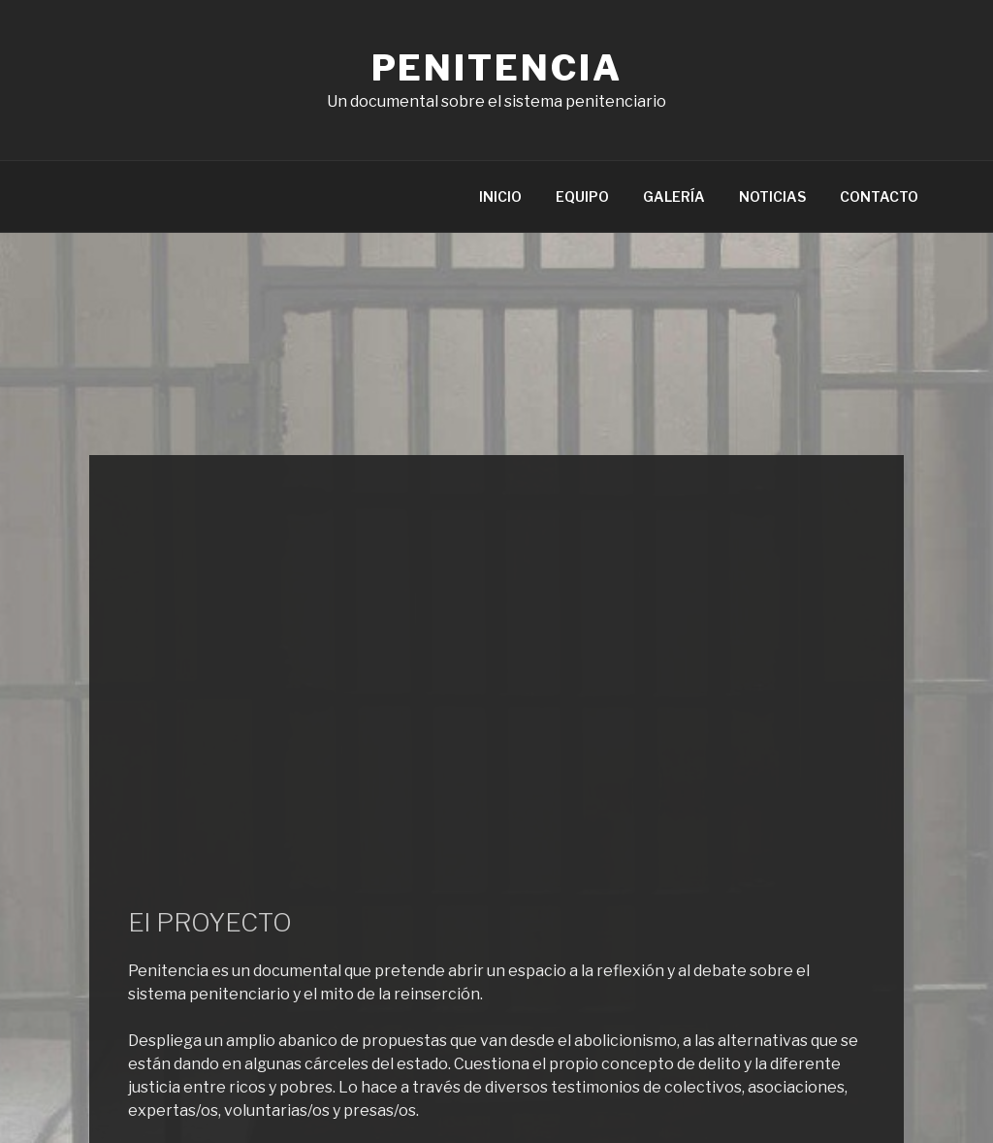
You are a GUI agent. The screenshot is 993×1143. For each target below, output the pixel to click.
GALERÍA (674, 196)
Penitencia (497, 68)
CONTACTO (879, 196)
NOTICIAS (772, 196)
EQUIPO (582, 196)
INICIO (500, 196)
